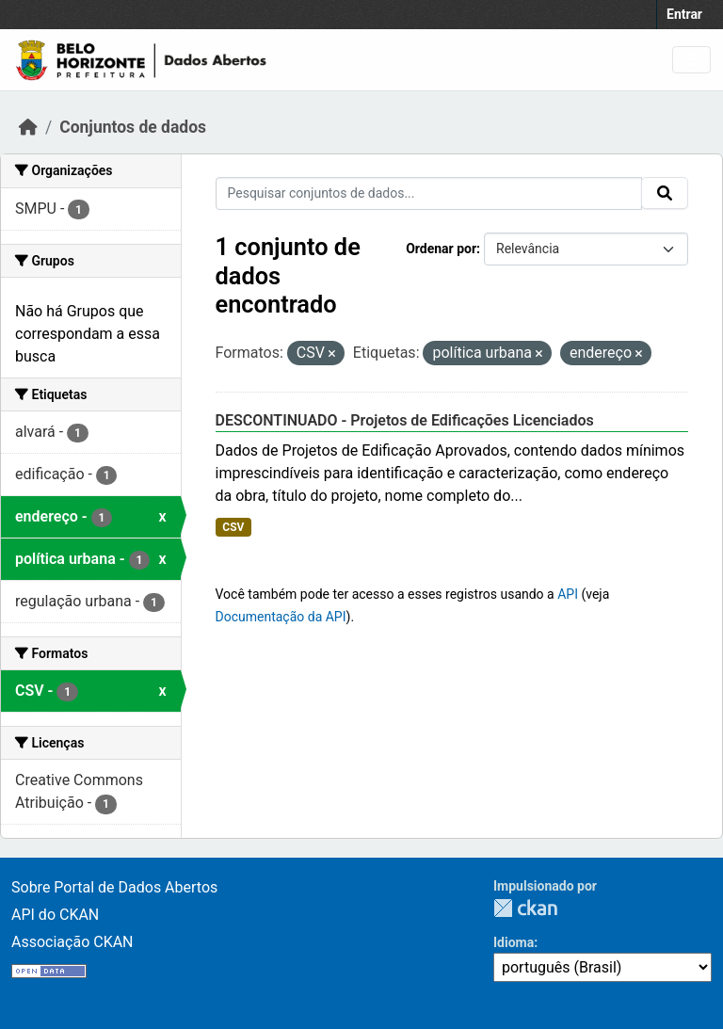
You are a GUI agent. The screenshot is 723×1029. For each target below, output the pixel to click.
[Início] (28, 127)
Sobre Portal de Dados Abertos (114, 887)
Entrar (684, 14)
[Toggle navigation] (691, 59)
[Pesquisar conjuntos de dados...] (429, 193)
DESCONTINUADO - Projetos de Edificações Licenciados (405, 420)
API (567, 594)
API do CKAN (55, 915)
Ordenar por (441, 248)
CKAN (525, 908)
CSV (233, 527)
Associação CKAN (72, 942)
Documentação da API (281, 616)
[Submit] (664, 193)
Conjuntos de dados (132, 127)
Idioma (513, 942)
